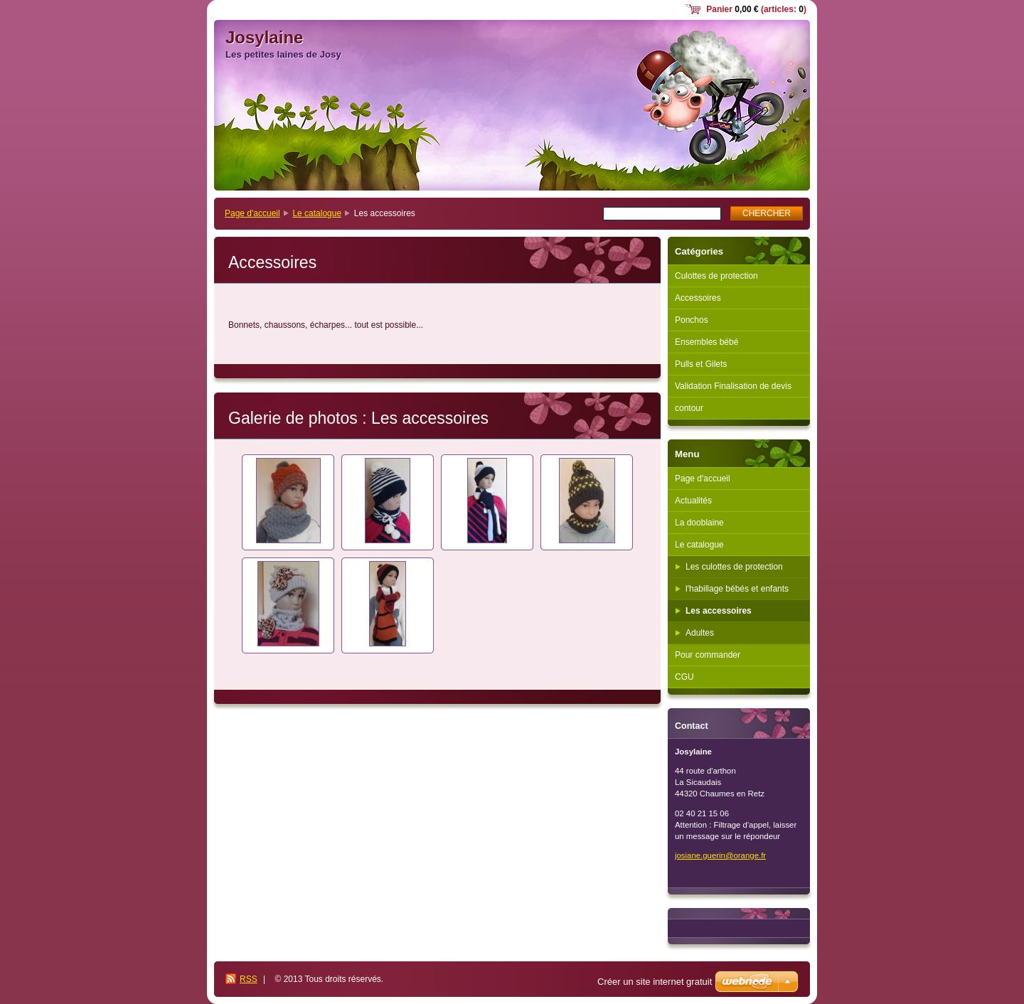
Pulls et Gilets (701, 364)
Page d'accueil (252, 213)
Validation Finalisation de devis (733, 386)
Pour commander (707, 655)
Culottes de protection (716, 276)
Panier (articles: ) (756, 9)
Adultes (700, 633)
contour (689, 408)
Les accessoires (719, 611)
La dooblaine (699, 523)
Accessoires (698, 298)
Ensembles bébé (706, 342)
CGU (684, 677)
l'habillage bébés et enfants (737, 589)
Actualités (693, 501)
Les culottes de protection (734, 567)
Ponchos (691, 320)
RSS (248, 979)
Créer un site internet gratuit (654, 981)
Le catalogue (316, 213)
